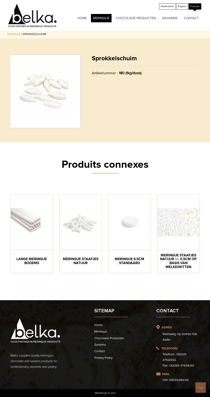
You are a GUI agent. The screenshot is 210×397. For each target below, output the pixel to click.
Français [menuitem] (195, 6)
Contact (191, 18)
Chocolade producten (136, 18)
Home (82, 18)
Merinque (101, 18)
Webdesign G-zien (105, 393)
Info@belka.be (179, 380)
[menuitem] (167, 6)
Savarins (170, 18)
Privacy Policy (103, 358)
